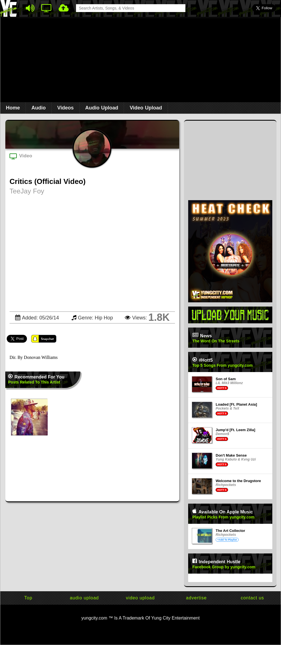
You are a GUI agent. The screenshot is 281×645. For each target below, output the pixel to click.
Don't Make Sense (231, 455)
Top (28, 597)
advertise (196, 597)
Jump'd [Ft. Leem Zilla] (235, 430)
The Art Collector (230, 531)
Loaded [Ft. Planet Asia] (236, 404)
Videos (65, 108)
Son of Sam (226, 379)
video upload (140, 597)
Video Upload (146, 108)
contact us (252, 597)
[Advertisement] (140, 62)
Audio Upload (101, 108)
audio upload (84, 597)
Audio (38, 108)
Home (13, 108)
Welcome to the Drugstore (238, 481)
